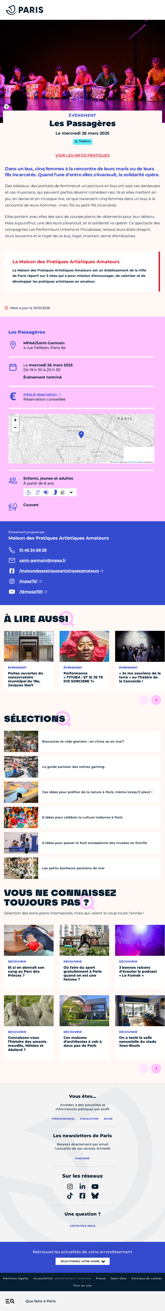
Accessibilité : (62, 1278)
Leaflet (114, 462)
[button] (81, 435)
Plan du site (82, 1285)
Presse (101, 1278)
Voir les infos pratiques (82, 155)
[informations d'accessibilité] (50, 492)
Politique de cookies (147, 1278)
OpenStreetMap (136, 462)
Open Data (119, 1278)
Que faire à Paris (41, 1301)
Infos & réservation (40, 394)
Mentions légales (16, 1278)
